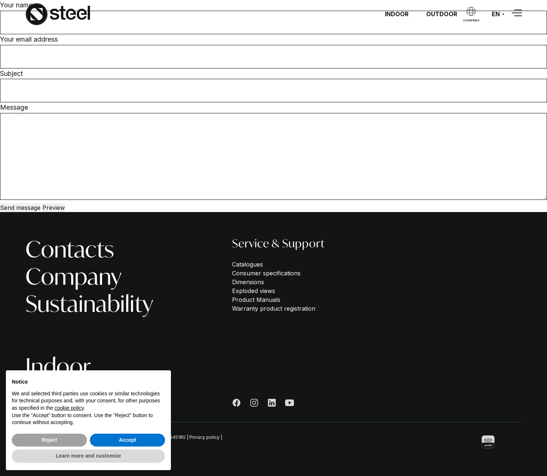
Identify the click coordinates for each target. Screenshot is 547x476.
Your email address (29, 39)
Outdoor (441, 14)
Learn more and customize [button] (88, 456)
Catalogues (247, 264)
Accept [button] (127, 440)
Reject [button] (49, 440)
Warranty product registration (273, 308)
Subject (11, 73)
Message (14, 107)
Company (73, 276)
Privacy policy (204, 437)
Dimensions (248, 282)
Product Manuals (256, 299)
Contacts (69, 249)
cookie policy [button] (69, 408)
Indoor (397, 14)
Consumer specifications (266, 273)
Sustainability (89, 303)
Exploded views (253, 291)
